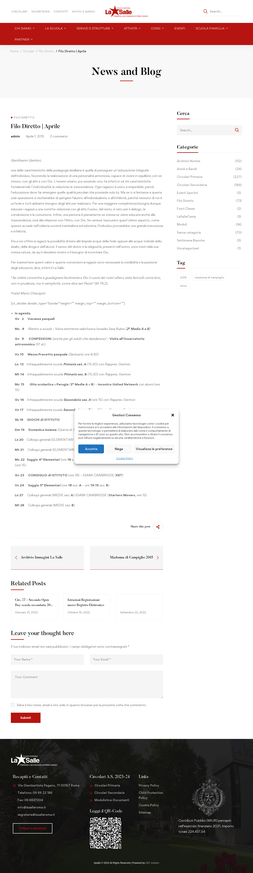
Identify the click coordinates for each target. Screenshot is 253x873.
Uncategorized (209, 248)
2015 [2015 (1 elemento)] (183, 277)
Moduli (209, 224)
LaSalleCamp (209, 216)
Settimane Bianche (209, 240)
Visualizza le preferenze (154, 449)
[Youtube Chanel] (197, 844)
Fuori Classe (209, 208)
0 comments (59, 136)
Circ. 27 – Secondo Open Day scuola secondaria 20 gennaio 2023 (32, 605)
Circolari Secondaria (209, 185)
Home (14, 51)
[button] (173, 415)
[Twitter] (178, 844)
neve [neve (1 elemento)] (183, 285)
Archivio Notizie (209, 161)
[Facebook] (184, 844)
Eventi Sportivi (209, 192)
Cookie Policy (124, 458)
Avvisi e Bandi (209, 169)
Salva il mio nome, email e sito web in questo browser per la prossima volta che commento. (81, 705)
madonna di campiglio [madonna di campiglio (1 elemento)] (209, 277)
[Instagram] (191, 844)
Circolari (28, 51)
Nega (119, 449)
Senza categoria (209, 232)
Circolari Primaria (209, 176)
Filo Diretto (46, 51)
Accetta (91, 449)
